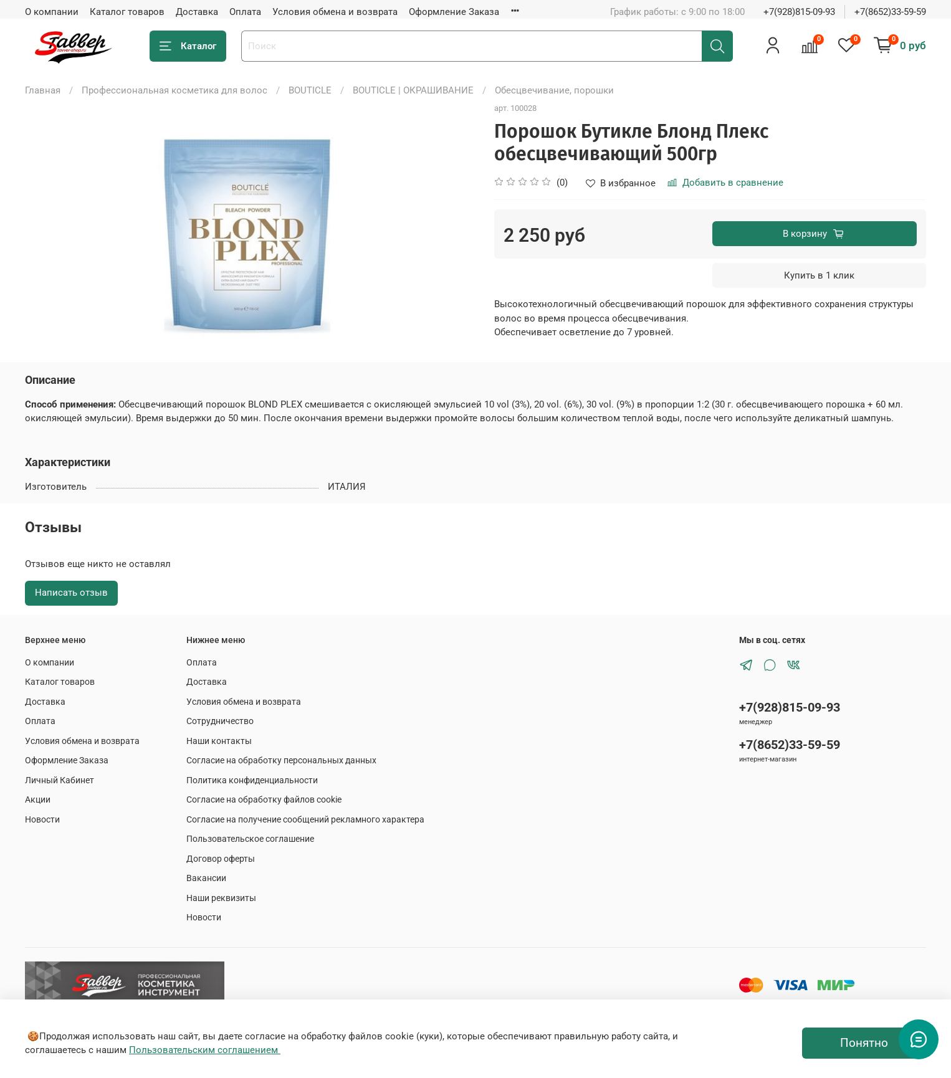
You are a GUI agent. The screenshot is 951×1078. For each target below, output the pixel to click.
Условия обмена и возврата (335, 11)
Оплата (245, 11)
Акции (37, 799)
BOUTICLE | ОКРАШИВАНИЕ (413, 90)
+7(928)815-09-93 (799, 11)
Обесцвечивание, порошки (554, 90)
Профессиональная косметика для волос (174, 90)
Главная (42, 90)
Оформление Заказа (454, 11)
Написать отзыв (71, 592)
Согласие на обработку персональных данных (281, 760)
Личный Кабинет (59, 780)
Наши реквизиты (221, 898)
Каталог (188, 46)
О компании (52, 11)
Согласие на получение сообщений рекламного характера (305, 819)
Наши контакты (219, 741)
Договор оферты (220, 859)
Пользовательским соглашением (204, 1050)
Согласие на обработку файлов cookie (264, 799)
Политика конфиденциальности (252, 780)
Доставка (197, 11)
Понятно (864, 1043)
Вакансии (206, 878)
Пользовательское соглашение (250, 839)
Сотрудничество (220, 721)
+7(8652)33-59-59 (890, 11)
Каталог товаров (127, 11)
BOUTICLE (310, 90)
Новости (42, 819)
